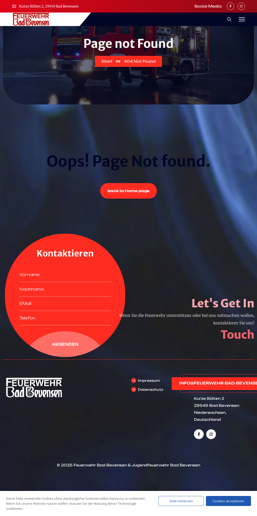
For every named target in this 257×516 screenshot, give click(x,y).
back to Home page (128, 191)
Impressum (149, 380)
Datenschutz (150, 390)
